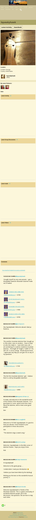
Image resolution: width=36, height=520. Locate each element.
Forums (6, 7)
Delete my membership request (18, 515)
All (10, 96)
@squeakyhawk (20, 276)
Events (2, 9)
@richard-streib (21, 487)
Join (13, 9)
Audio (20, 7)
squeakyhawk (10, 76)
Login (17, 9)
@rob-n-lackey (20, 442)
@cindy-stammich (21, 459)
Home (2, 7)
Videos (16, 7)
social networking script (13, 517)
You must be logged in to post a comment (13, 270)
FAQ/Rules (8, 9)
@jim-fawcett (20, 324)
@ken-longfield (20, 419)
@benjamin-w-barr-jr (22, 396)
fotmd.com (20, 512)
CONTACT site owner (18, 514)
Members (31, 7)
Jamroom (26, 517)
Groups (25, 7)
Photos (11, 7)
